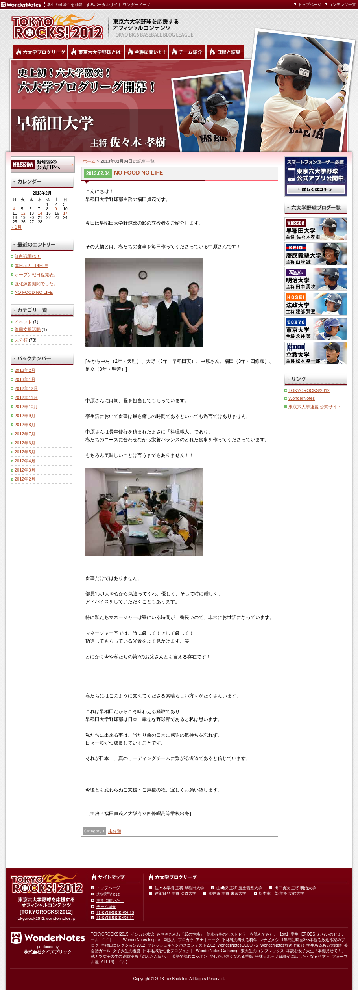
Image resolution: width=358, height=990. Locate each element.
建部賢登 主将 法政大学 (175, 893)
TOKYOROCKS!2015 (109, 934)
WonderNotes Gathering (217, 951)
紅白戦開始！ (28, 256)
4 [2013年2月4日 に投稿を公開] (14, 209)
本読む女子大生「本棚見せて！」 (315, 951)
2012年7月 (25, 433)
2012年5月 (25, 451)
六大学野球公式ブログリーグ (40, 52)
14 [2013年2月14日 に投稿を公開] (40, 213)
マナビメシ (269, 940)
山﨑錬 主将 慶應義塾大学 (239, 888)
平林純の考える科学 (239, 940)
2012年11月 (26, 397)
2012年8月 (25, 424)
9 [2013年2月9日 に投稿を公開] (56, 209)
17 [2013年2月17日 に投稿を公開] (65, 213)
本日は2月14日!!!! (31, 265)
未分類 (114, 831)
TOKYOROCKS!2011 (115, 918)
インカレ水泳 (142, 934)
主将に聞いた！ (110, 900)
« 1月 (16, 227)
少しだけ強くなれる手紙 (231, 956)
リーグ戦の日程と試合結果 (225, 52)
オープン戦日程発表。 (36, 274)
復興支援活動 (28, 329)
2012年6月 (25, 442)
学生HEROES (303, 934)
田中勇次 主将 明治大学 (295, 888)
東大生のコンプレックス (262, 951)
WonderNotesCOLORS (238, 945)
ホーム (89, 161)
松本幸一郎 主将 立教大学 (281, 893)
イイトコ (109, 940)
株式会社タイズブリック (48, 951)
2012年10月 (26, 406)
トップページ (309, 4)
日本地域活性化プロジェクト (168, 951)
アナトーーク (208, 940)
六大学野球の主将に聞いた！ (146, 52)
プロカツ (186, 940)
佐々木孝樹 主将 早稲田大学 (179, 888)
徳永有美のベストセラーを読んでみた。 (242, 934)
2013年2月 (25, 370)
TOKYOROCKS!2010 (115, 912)
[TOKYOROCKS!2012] (46, 912)
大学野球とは (108, 894)
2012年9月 (25, 415)
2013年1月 (25, 379)
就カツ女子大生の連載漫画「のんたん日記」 (130, 956)
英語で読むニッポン (189, 956)
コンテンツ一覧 (342, 4)
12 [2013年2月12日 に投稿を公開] (23, 213)
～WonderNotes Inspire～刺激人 (147, 940)
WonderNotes (301, 398)
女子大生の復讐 (126, 951)
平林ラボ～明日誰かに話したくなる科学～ (292, 956)
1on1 (284, 934)
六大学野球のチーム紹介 (187, 52)
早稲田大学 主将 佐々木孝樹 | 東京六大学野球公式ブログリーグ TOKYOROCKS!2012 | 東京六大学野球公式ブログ (179, 105)
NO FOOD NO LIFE (138, 172)
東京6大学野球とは (96, 52)
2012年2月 (25, 479)
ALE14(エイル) (114, 962)
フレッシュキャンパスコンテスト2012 (181, 945)
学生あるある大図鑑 (324, 945)
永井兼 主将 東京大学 (227, 893)
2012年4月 (25, 461)
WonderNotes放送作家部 (282, 945)
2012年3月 (25, 470)
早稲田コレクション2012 (123, 945)
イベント (23, 321)
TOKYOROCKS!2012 (309, 390)
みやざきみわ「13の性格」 (180, 934)
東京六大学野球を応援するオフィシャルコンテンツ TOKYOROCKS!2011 (55, 24)
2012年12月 (26, 388)
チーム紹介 (106, 907)
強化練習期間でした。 (36, 283)
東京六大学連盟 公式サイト (314, 406)
